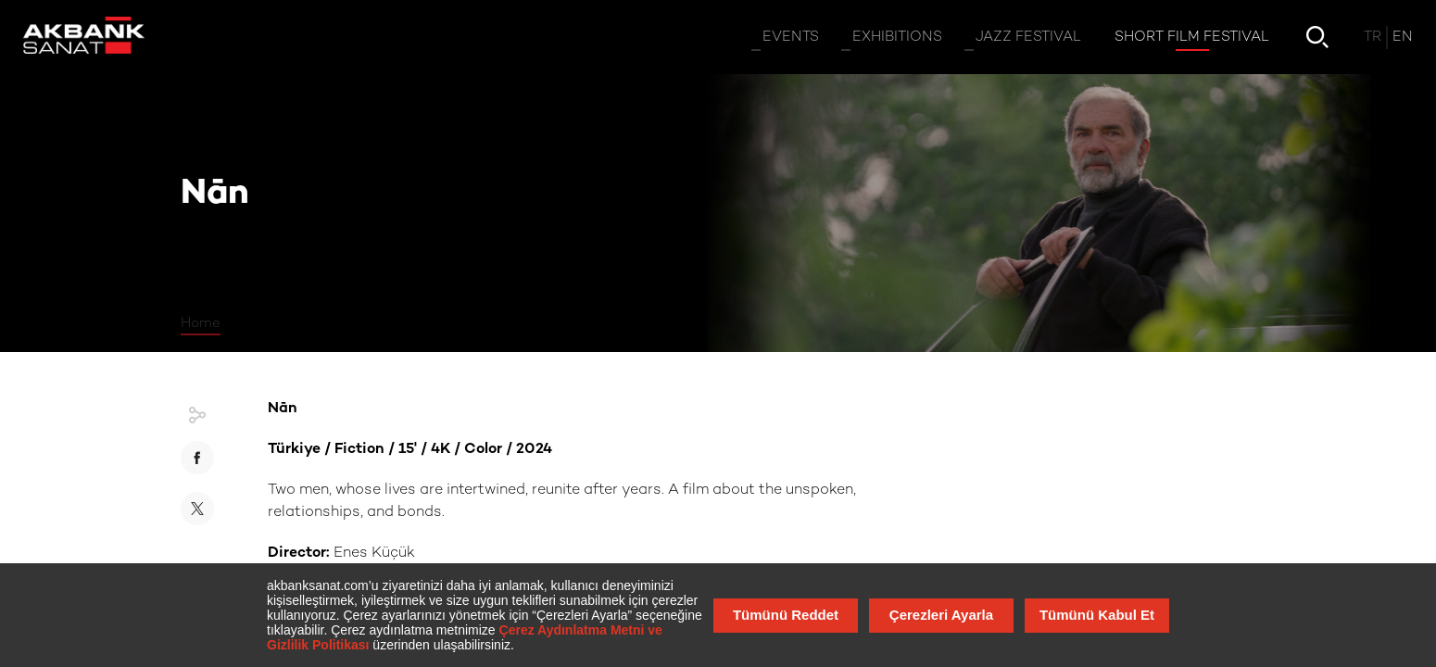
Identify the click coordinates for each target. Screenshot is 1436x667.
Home (200, 323)
